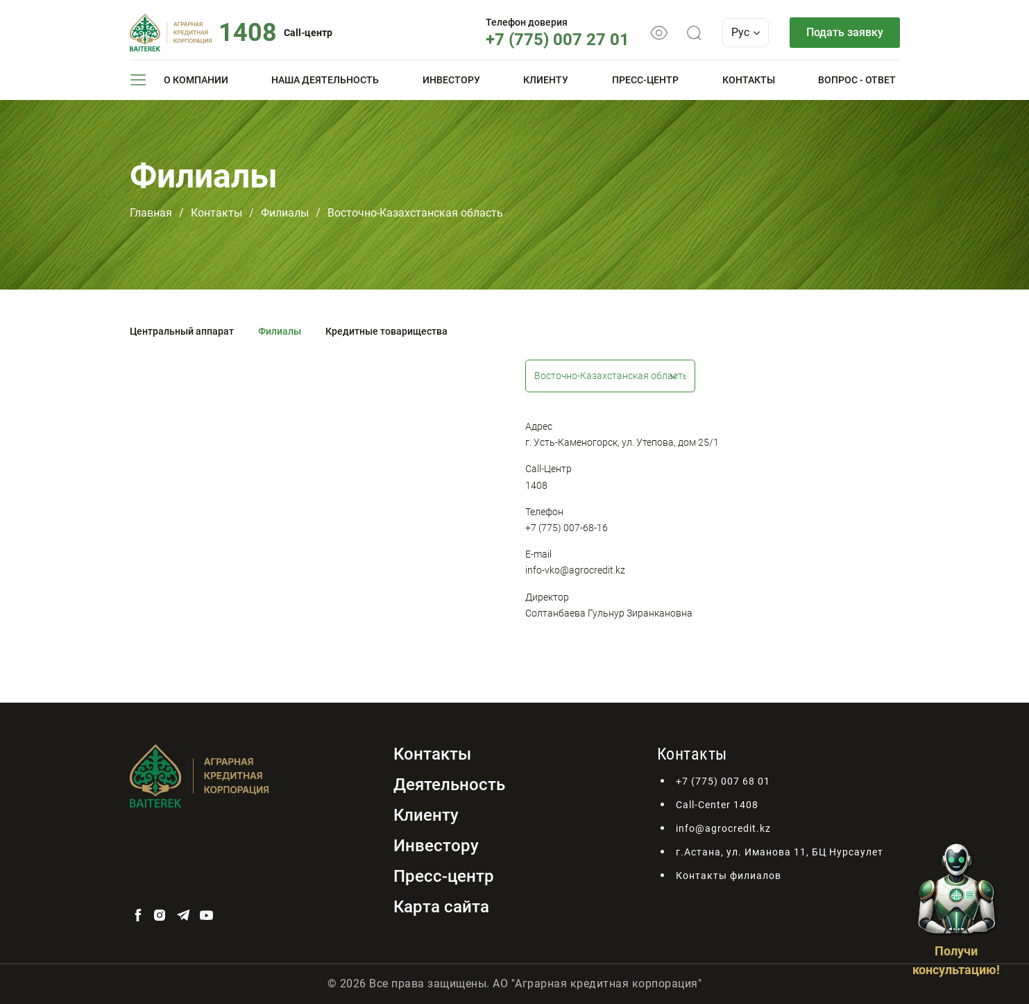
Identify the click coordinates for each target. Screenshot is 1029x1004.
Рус (745, 32)
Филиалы (285, 212)
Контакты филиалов (728, 875)
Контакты (748, 79)
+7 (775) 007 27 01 (557, 39)
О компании (196, 79)
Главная (151, 212)
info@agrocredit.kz (723, 828)
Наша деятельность (325, 79)
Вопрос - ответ (857, 79)
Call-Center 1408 (717, 804)
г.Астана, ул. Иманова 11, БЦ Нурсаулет (779, 851)
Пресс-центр (645, 79)
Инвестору (451, 79)
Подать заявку (844, 32)
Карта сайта (441, 907)
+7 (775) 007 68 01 (723, 781)
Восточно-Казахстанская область (415, 212)
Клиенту (545, 79)
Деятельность (449, 784)
